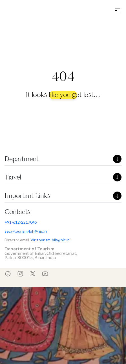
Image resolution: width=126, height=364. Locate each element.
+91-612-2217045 (21, 222)
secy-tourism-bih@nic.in (26, 231)
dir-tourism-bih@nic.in (50, 239)
